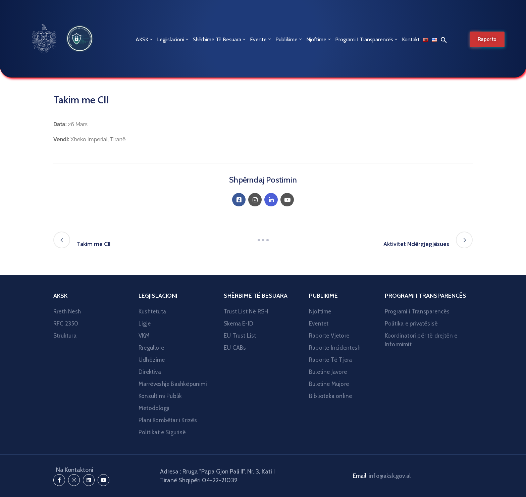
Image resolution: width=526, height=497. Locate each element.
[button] (442, 39)
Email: (382, 476)
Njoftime (319, 39)
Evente (261, 39)
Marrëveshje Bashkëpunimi (173, 384)
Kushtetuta (152, 311)
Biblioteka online (330, 396)
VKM (144, 335)
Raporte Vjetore (329, 335)
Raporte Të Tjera (330, 359)
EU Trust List (240, 335)
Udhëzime (152, 359)
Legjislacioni (173, 39)
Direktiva (150, 371)
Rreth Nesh (67, 311)
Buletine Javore (328, 371)
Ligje (145, 323)
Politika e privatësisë (411, 323)
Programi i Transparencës (367, 39)
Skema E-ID (238, 323)
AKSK (145, 39)
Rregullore (151, 347)
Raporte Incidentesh (335, 347)
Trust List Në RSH (246, 311)
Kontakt (411, 39)
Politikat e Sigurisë (162, 432)
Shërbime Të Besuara (220, 39)
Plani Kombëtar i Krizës (168, 420)
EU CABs (235, 347)
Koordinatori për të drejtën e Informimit (421, 340)
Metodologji (154, 408)
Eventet (318, 323)
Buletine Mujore (329, 384)
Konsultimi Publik (160, 396)
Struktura (64, 335)
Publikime (289, 39)
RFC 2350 (65, 323)
